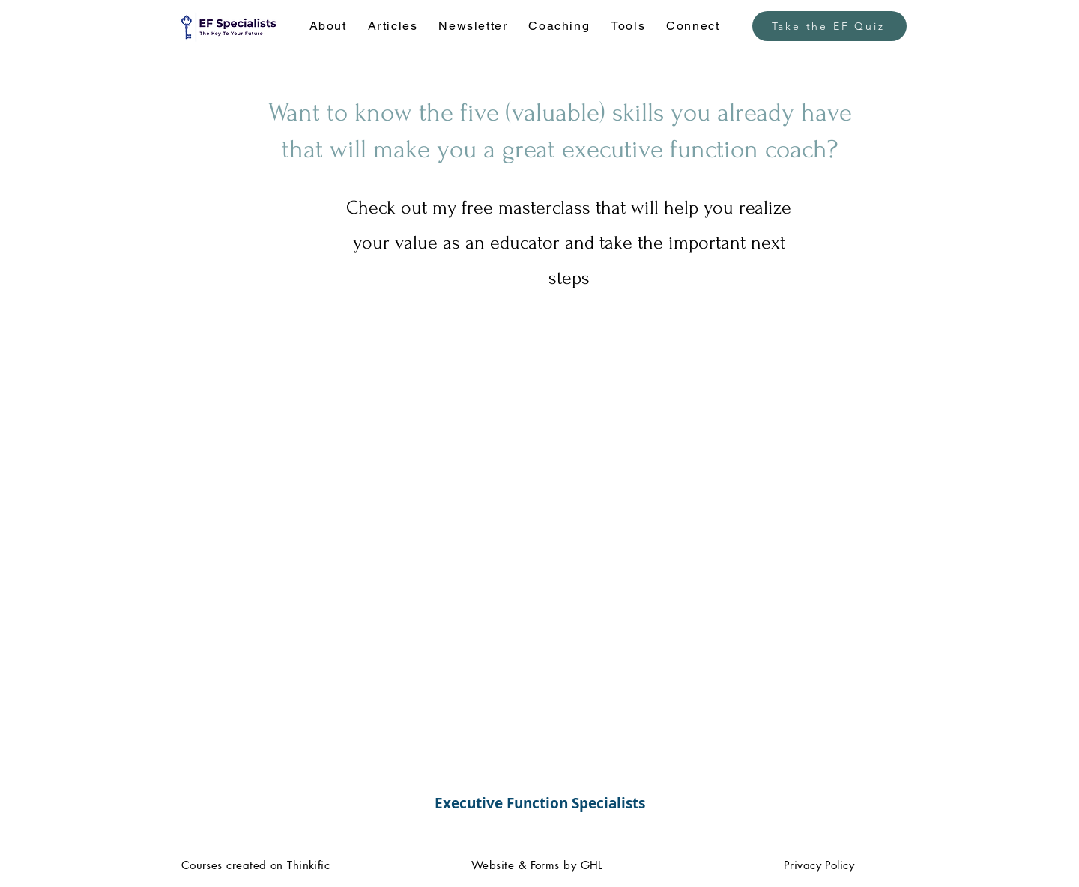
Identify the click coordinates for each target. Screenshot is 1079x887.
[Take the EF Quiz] (829, 26)
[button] (328, 26)
